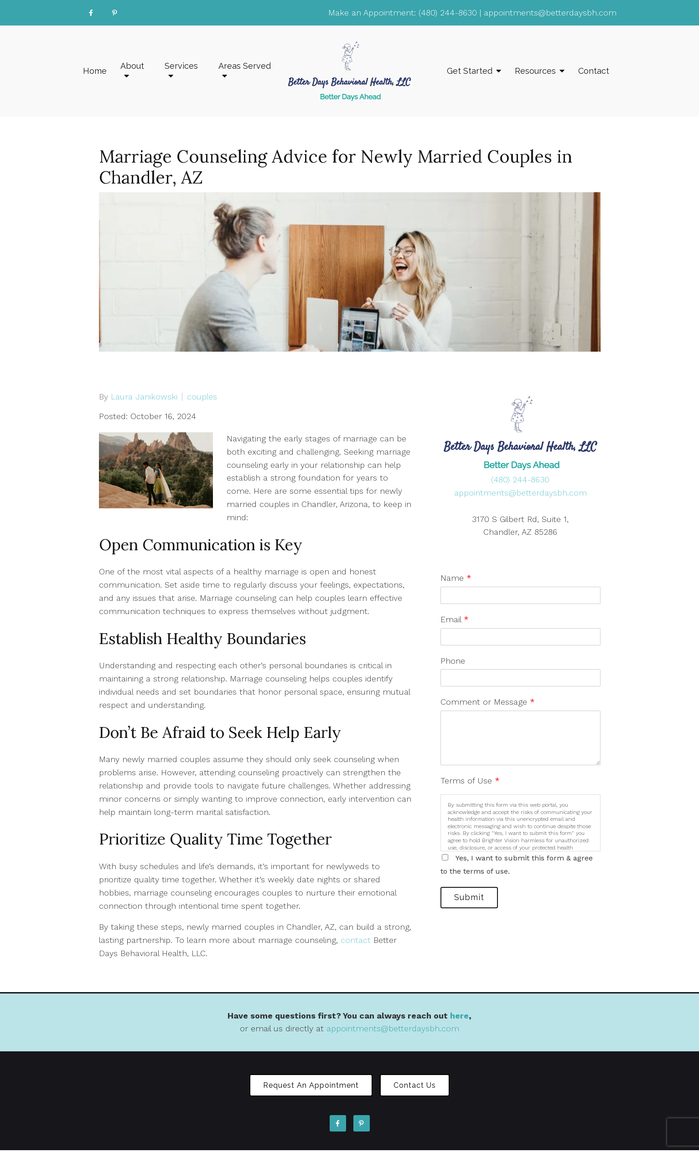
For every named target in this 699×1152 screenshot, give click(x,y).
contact (356, 940)
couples (202, 397)
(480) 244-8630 (448, 12)
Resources (535, 71)
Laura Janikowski (144, 397)
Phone (452, 661)
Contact (593, 71)
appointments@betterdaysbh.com (550, 12)
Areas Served (244, 66)
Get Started (469, 71)
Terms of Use (470, 780)
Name (455, 578)
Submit (472, 898)
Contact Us (418, 1086)
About (132, 66)
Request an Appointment (308, 1086)
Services (181, 66)
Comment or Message (487, 702)
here (459, 1015)
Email (454, 619)
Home (95, 71)
